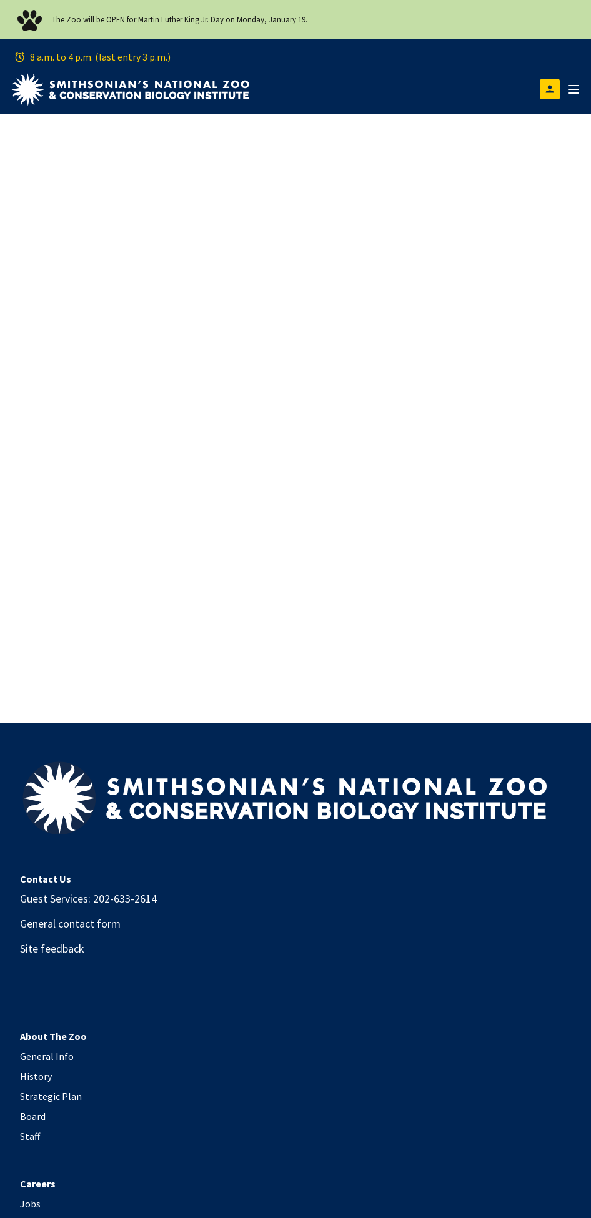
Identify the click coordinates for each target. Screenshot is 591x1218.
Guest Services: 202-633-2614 (88, 898)
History (36, 1076)
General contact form (70, 923)
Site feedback (52, 948)
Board (33, 1116)
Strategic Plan (51, 1096)
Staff (30, 1136)
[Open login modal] (550, 89)
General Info (47, 1056)
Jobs (30, 1203)
